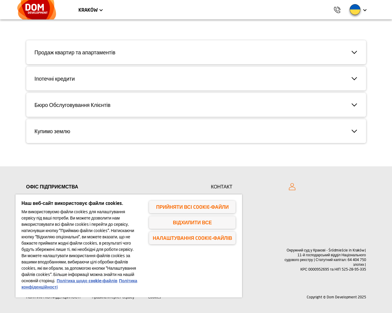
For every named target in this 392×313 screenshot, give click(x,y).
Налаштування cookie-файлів (192, 238)
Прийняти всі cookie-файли (192, 207)
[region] (129, 245)
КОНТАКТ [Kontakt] (222, 186)
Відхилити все (192, 222)
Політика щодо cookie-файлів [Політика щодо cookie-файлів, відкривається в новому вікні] (87, 280)
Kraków (88, 10)
